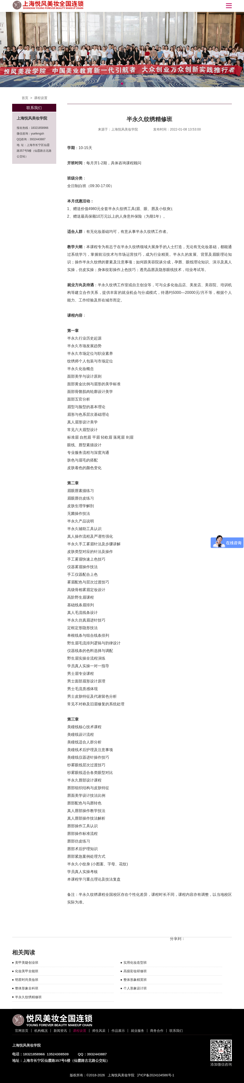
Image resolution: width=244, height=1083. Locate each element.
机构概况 (41, 1030)
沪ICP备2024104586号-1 (155, 1075)
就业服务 (137, 1030)
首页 (25, 98)
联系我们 (176, 1030)
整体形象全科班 (26, 988)
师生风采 (99, 1030)
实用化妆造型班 (135, 962)
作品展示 (118, 1030)
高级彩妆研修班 (135, 971)
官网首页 (21, 1030)
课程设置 (40, 98)
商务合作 (156, 1030)
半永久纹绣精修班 (28, 997)
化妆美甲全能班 (26, 971)
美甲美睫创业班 (26, 962)
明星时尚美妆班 (26, 980)
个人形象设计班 (135, 988)
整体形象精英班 (135, 980)
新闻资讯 (60, 1030)
